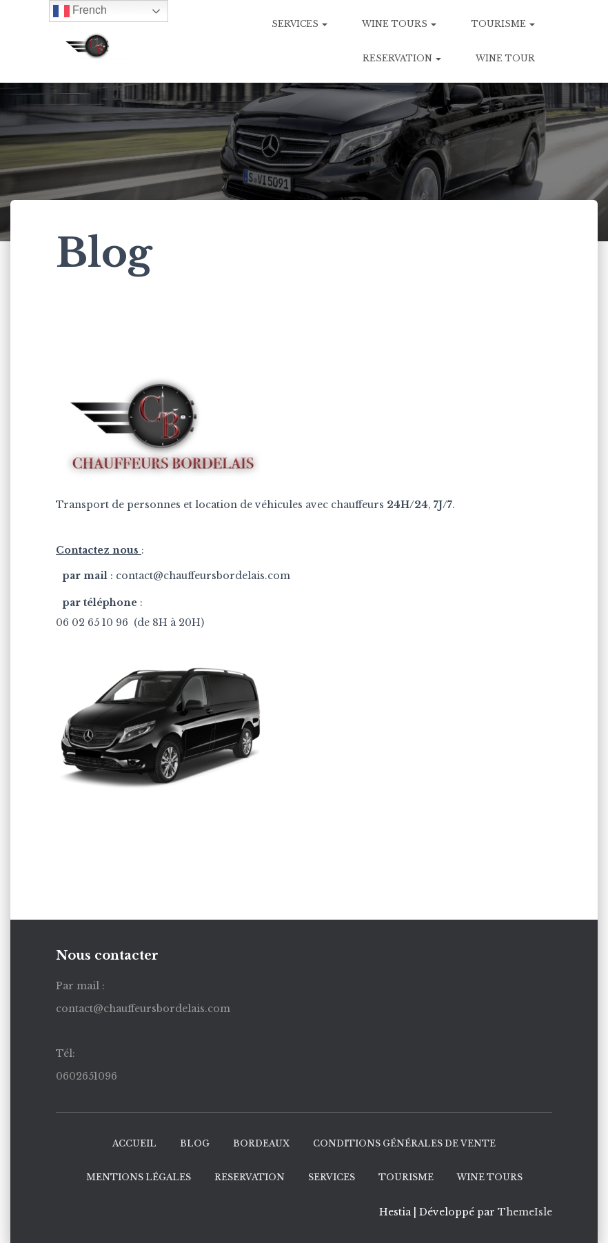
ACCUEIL (134, 1143)
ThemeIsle (525, 1212)
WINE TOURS (399, 24)
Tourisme (503, 24)
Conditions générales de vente (404, 1143)
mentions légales (138, 1177)
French (80, 11)
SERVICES (299, 24)
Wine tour (505, 58)
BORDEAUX (261, 1143)
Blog (195, 1143)
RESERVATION (402, 58)
